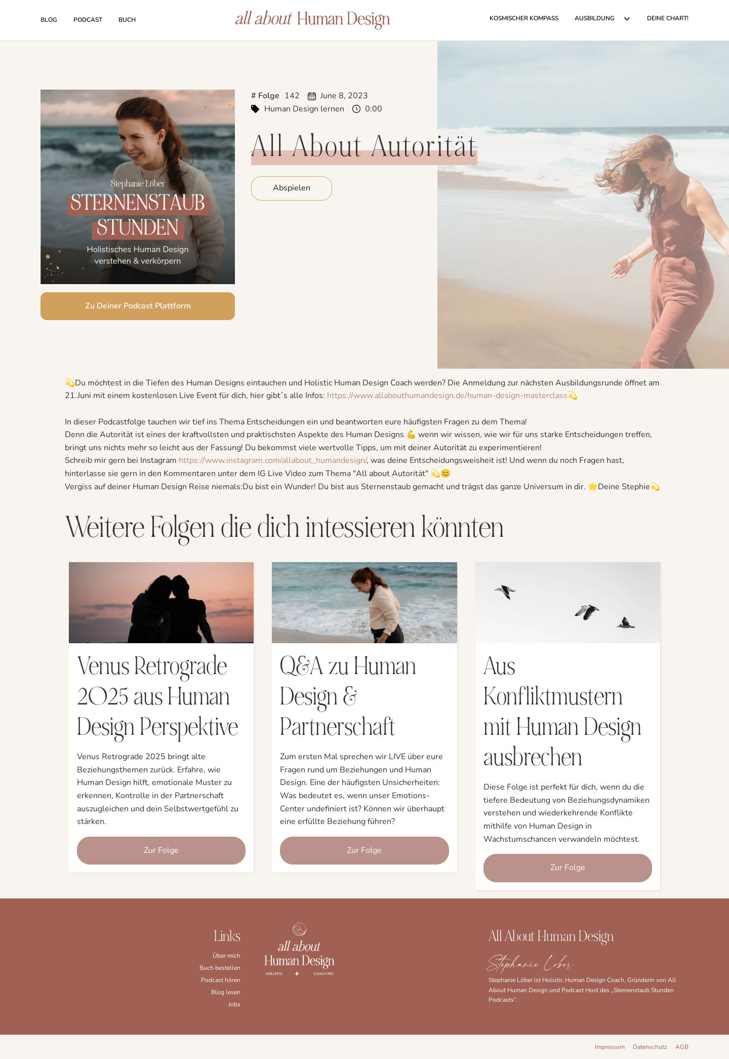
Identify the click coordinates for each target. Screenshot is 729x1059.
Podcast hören (220, 980)
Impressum (610, 1047)
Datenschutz (650, 1047)
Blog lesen (225, 992)
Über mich (226, 956)
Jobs (234, 1004)
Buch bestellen (219, 968)
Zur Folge (161, 850)
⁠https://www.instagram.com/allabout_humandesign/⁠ (273, 460)
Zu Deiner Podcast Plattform (138, 305)
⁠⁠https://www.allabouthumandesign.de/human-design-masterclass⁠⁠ (447, 395)
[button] (603, 19)
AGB (681, 1047)
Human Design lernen (304, 108)
